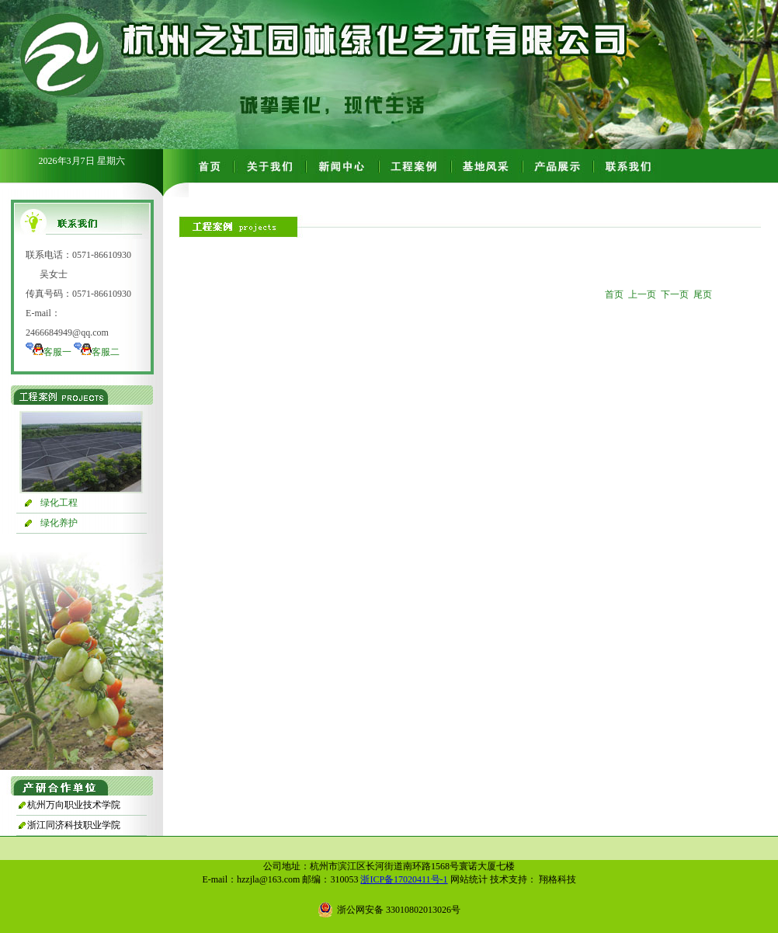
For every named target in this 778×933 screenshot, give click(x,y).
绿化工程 (59, 502)
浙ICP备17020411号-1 (403, 879)
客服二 (106, 351)
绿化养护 (59, 522)
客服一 (57, 351)
